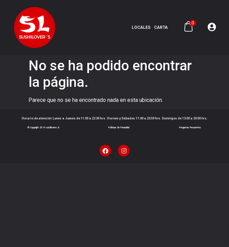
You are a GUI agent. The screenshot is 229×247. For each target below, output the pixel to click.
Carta (161, 27)
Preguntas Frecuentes (190, 127)
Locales (141, 27)
